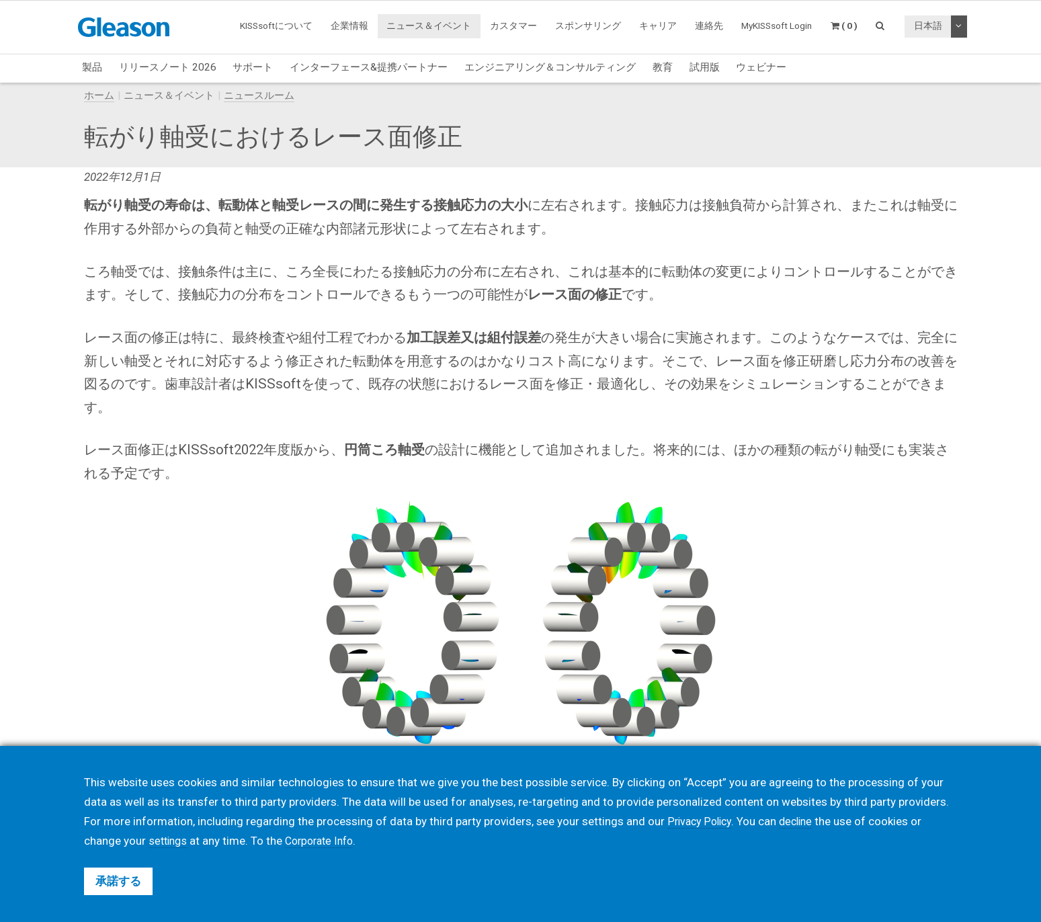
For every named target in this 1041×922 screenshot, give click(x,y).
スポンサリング (588, 25)
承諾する (118, 881)
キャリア (658, 25)
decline (802, 821)
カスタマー (513, 25)
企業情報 (349, 25)
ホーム (99, 95)
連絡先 (709, 25)
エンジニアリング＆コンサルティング (550, 67)
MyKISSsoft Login (776, 25)
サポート (253, 67)
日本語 (928, 25)
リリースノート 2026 (167, 67)
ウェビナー (761, 67)
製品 (92, 67)
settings (169, 840)
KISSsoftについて (276, 25)
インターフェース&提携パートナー (369, 67)
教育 (663, 67)
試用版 (705, 67)
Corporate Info (325, 840)
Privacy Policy (701, 821)
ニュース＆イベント (428, 25)
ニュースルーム (259, 95)
